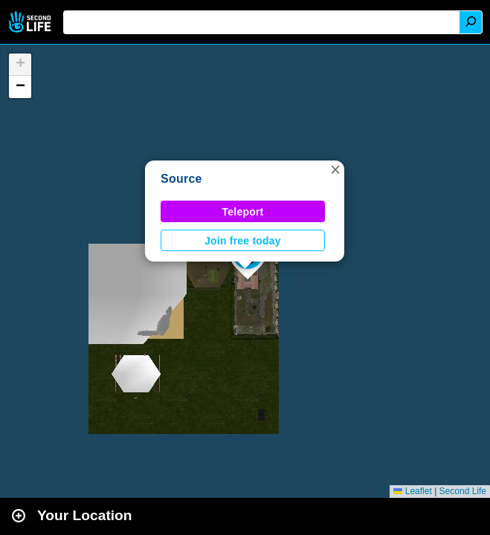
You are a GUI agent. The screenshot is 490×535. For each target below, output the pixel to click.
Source (181, 178)
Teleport (243, 212)
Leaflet (412, 491)
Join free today (242, 241)
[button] (335, 169)
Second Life (31, 21)
